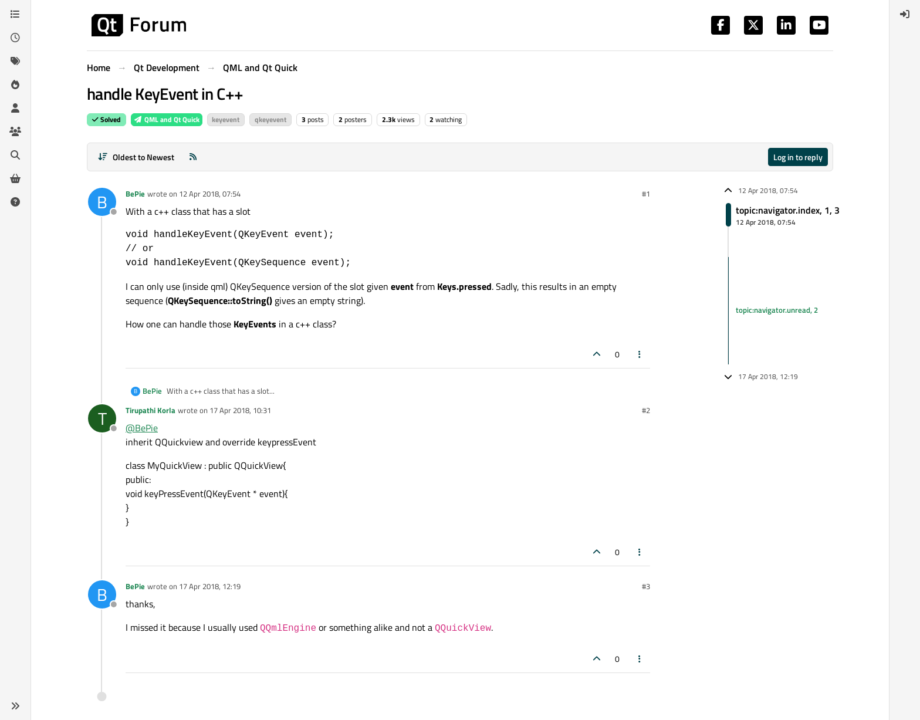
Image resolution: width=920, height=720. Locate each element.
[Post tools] (640, 354)
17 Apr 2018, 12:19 (210, 586)
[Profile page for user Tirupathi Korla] (102, 418)
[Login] (904, 14)
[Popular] (15, 84)
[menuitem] (904, 14)
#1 (646, 194)
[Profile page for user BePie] (102, 202)
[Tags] (15, 61)
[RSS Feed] (193, 157)
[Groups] (15, 131)
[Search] (15, 155)
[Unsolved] (15, 201)
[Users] (15, 108)
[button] (15, 706)
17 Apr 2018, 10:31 (240, 410)
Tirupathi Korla (150, 410)
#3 (646, 586)
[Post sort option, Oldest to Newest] (136, 157)
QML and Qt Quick (166, 119)
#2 (646, 410)
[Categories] (15, 14)
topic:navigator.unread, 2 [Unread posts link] (777, 310)
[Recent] (15, 37)
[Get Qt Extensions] (15, 178)
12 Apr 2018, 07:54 (210, 194)
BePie (135, 194)
